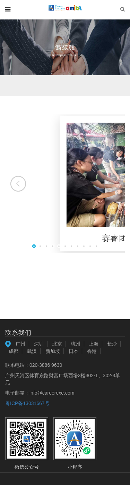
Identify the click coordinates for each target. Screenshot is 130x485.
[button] (112, 184)
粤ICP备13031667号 (27, 403)
